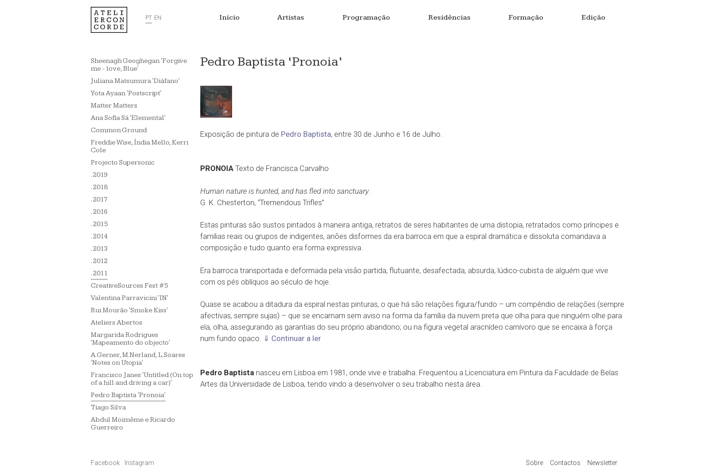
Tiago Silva (108, 407)
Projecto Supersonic (123, 162)
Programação (366, 17)
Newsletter (602, 462)
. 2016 (99, 212)
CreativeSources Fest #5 (129, 286)
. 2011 (99, 273)
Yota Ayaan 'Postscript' (126, 93)
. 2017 (99, 199)
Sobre (534, 462)
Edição (593, 17)
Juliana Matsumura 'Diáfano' (135, 81)
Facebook (106, 462)
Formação (525, 17)
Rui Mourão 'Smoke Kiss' (129, 310)
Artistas (290, 17)
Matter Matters (114, 105)
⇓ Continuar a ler (292, 338)
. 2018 (99, 187)
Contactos (565, 462)
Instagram (139, 462)
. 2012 (99, 261)
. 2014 (99, 236)
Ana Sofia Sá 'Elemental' (128, 118)
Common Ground (119, 130)
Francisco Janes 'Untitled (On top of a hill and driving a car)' (142, 379)
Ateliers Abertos (116, 322)
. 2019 (99, 175)
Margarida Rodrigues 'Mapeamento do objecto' (130, 339)
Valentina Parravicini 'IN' (129, 298)
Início (229, 17)
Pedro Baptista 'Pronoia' (128, 395)
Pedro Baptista (306, 134)
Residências (449, 17)
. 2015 (99, 224)
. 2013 (99, 249)
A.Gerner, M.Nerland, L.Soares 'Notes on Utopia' (138, 359)
